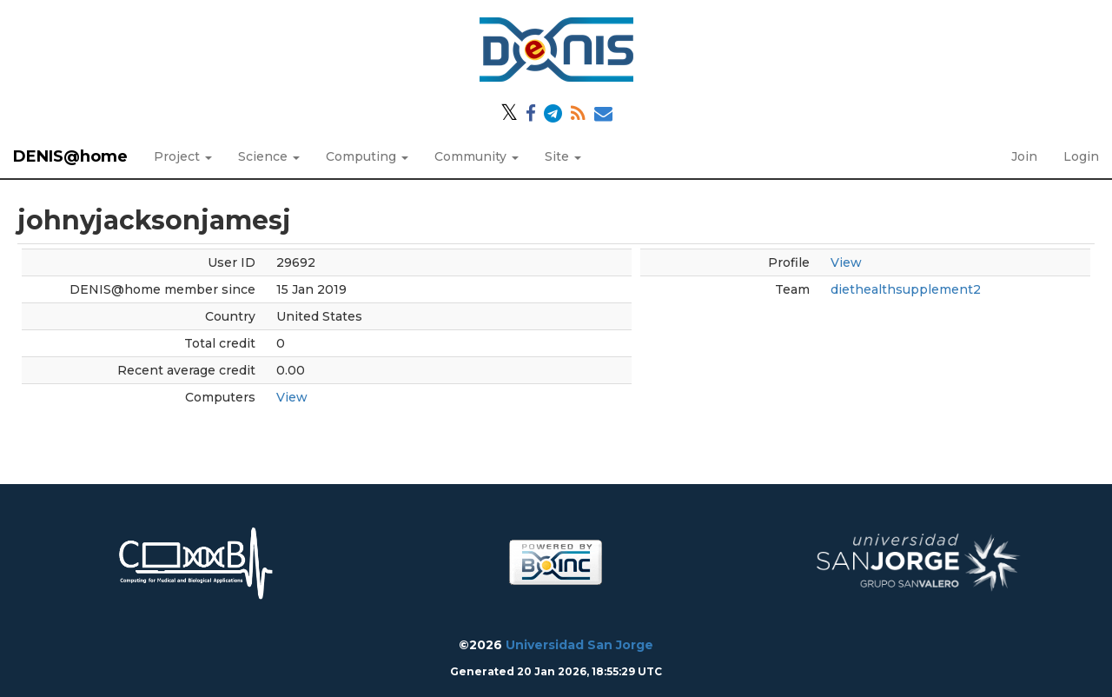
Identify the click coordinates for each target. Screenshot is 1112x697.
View (292, 397)
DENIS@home (70, 156)
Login (1081, 156)
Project (183, 156)
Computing (367, 156)
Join (1024, 156)
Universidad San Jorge (579, 645)
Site (563, 156)
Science (269, 156)
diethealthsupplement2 (906, 289)
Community (476, 156)
